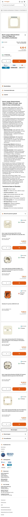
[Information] (19, 1)
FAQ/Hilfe (3, 449)
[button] (3, 47)
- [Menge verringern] (3, 61)
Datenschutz (3, 502)
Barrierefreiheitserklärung (6, 509)
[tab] (14, 86)
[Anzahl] (6, 61)
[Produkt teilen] (25, 35)
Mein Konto (3, 447)
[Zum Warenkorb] (25, 1)
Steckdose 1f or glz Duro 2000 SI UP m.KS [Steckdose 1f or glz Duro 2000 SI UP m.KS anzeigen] (10, 303)
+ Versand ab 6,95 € (22, 50)
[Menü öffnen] (2, 1)
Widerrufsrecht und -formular (7, 512)
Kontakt (2, 451)
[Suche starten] (24, 5)
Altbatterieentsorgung (5, 507)
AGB (2, 504)
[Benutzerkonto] (22, 1)
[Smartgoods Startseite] (6, 1)
